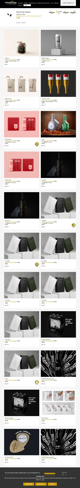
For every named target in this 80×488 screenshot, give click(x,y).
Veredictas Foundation (43, 3)
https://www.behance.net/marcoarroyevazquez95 (28, 16)
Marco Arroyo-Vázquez (11, 59)
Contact (20, 5)
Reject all (41, 484)
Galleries (20, 3)
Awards (26, 3)
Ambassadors (32, 3)
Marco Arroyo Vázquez (48, 458)
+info (42, 479)
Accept (52, 484)
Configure (28, 484)
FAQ (52, 3)
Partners (56, 3)
